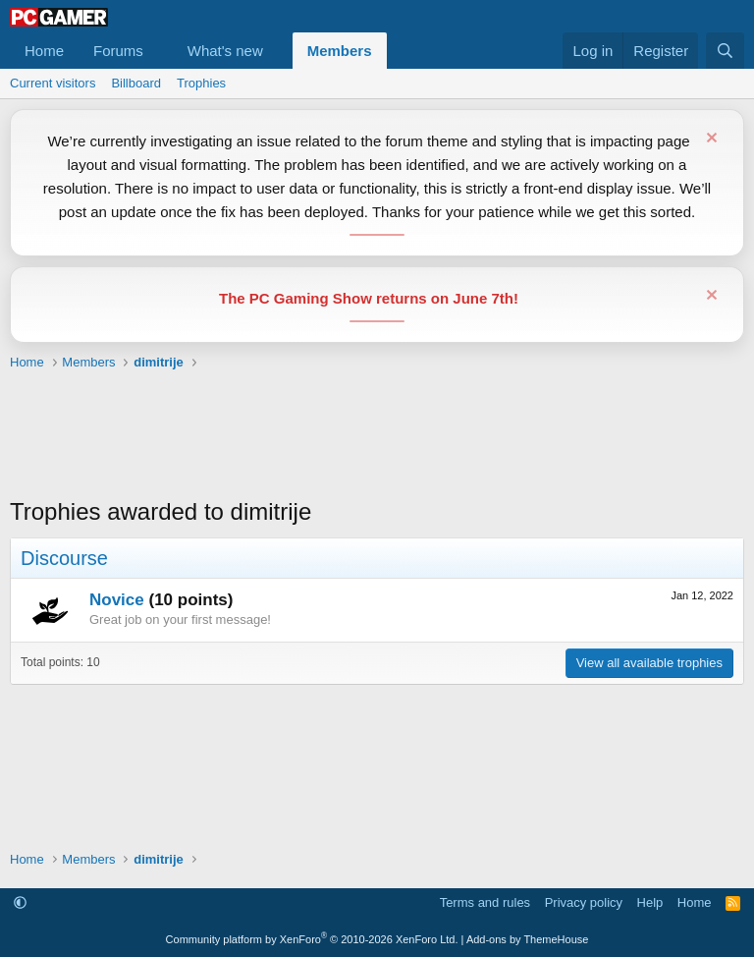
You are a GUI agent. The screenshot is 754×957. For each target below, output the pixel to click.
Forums (118, 50)
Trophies (201, 83)
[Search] (725, 50)
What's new (225, 50)
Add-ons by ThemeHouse (527, 939)
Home (44, 50)
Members (339, 50)
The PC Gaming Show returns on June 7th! (368, 298)
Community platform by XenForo (312, 939)
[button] (159, 50)
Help (650, 902)
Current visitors (52, 83)
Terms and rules (485, 902)
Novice (116, 600)
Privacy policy (583, 902)
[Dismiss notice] (709, 140)
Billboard (136, 83)
